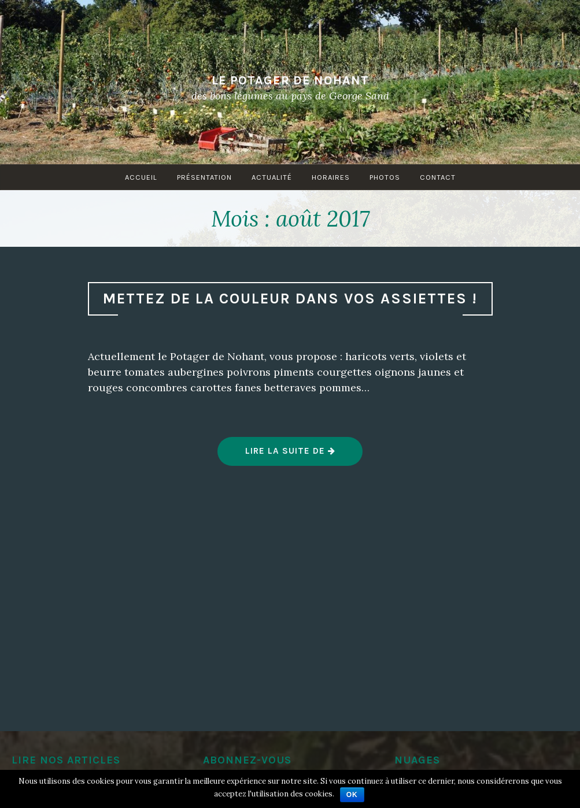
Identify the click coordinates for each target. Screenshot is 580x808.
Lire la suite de (290, 455)
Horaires (331, 177)
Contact (438, 177)
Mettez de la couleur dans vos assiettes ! (290, 298)
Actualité (272, 177)
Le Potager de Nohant (290, 79)
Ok (352, 795)
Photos (385, 177)
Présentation (204, 177)
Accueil (141, 177)
